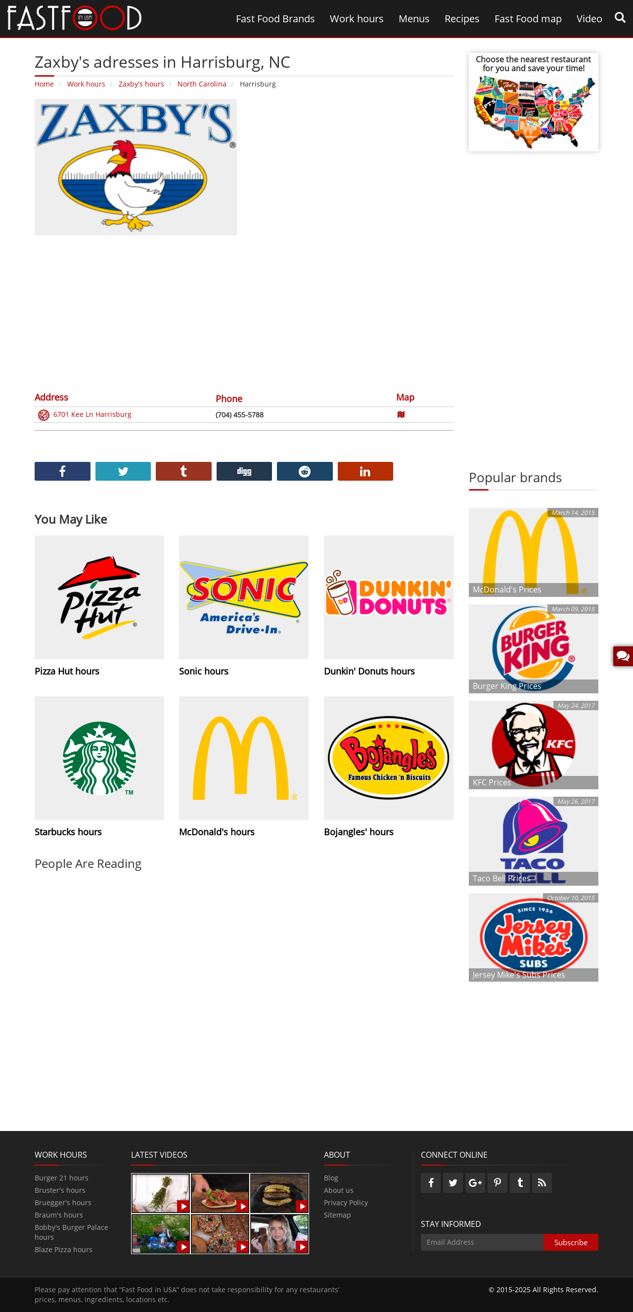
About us (339, 1190)
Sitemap (337, 1215)
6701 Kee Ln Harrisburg (84, 415)
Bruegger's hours (63, 1202)
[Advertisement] (244, 312)
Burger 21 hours (62, 1177)
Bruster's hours (60, 1190)
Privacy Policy (346, 1202)
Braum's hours (59, 1215)
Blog (331, 1177)
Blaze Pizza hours (63, 1249)
